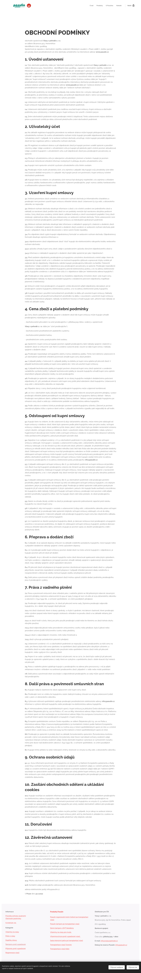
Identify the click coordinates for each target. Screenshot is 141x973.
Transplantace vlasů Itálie (59, 949)
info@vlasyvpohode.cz (109, 941)
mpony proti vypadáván (16, 944)
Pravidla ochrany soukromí (15, 916)
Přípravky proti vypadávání (15, 949)
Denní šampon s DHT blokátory (62, 928)
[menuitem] (91, 5)
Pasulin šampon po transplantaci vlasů (64, 924)
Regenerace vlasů (12, 953)
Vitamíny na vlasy (12, 932)
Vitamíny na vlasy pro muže (61, 932)
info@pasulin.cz (121, 945)
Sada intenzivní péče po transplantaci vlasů (66, 940)
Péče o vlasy (10, 936)
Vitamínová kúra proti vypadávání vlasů (65, 936)
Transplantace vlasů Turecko (61, 945)
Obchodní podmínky (13, 918)
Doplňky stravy (11, 940)
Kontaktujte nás (10, 923)
